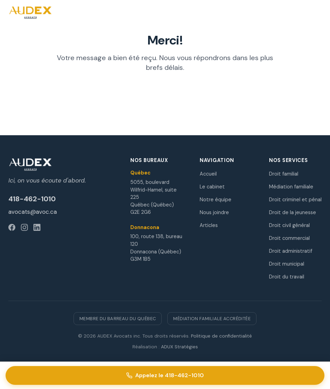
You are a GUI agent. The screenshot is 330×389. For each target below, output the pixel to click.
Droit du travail (286, 277)
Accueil (208, 174)
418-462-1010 (32, 198)
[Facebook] (11, 227)
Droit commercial (289, 238)
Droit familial (283, 174)
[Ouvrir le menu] (315, 12)
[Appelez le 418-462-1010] (180, 12)
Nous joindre (214, 212)
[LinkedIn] (36, 227)
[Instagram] (24, 227)
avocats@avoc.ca (32, 212)
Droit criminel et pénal (295, 199)
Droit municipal (286, 264)
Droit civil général (289, 225)
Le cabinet (212, 187)
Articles (209, 225)
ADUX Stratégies (179, 347)
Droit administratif (290, 251)
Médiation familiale (291, 187)
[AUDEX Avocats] (61, 164)
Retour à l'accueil (165, 92)
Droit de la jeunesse (292, 212)
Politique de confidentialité (221, 336)
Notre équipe (215, 199)
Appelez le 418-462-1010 (165, 375)
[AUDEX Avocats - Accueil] (30, 12)
